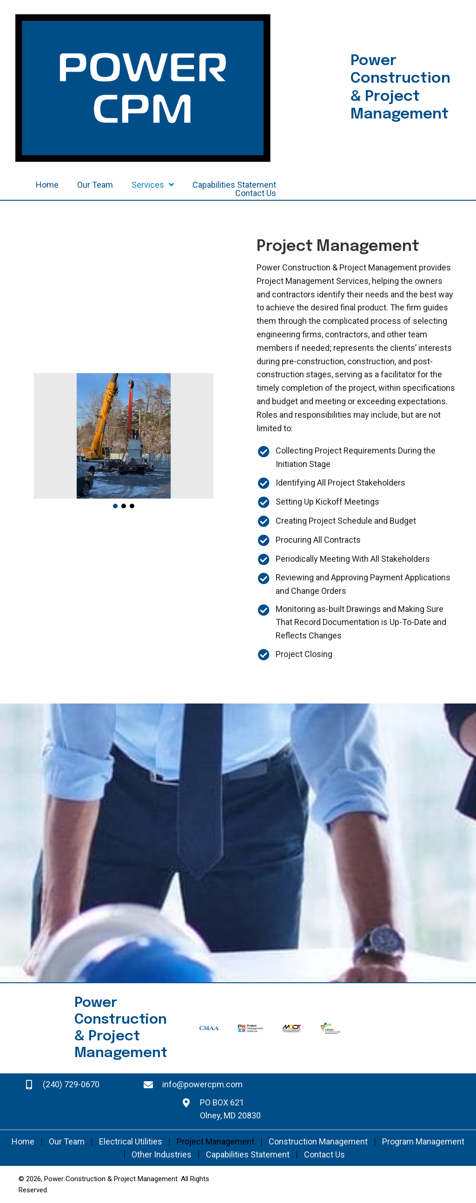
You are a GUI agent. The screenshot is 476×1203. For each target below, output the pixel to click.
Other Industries (162, 1154)
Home (23, 1141)
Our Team (67, 1141)
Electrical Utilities (130, 1141)
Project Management (215, 1141)
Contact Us (324, 1154)
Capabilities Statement (248, 1154)
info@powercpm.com (202, 1084)
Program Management (423, 1141)
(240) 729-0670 (71, 1084)
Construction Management (318, 1141)
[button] (115, 506)
